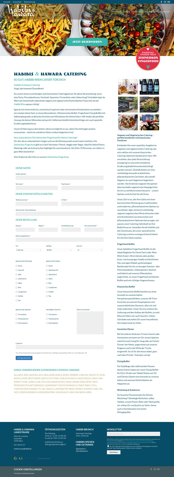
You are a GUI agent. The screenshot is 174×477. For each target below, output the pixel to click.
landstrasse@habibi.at (23, 449)
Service (79, 246)
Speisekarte (80, 449)
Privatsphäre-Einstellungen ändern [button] (24, 473)
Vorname (20, 184)
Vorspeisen (21, 314)
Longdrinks (21, 292)
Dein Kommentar (83, 309)
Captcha (19, 343)
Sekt (18, 274)
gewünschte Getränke (24, 261)
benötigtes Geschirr (53, 309)
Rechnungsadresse (23, 236)
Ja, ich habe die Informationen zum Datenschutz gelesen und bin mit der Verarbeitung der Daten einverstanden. (132, 447)
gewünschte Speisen (23, 309)
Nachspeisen (22, 323)
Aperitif (20, 270)
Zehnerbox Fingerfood (24, 144)
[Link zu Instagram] (165, 2)
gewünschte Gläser (53, 261)
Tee (18, 300)
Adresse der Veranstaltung (26, 210)
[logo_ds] (21, 11)
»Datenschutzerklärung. (133, 444)
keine (19, 266)
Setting (48, 246)
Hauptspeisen (22, 319)
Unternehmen (21, 174)
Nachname (66, 184)
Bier (18, 287)
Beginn (42, 226)
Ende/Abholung (68, 226)
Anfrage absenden (24, 358)
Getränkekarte (82, 451)
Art (17, 246)
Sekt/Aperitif (52, 270)
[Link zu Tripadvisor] (168, 2)
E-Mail (64, 200)
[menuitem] (8, 1)
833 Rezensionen (44, 458)
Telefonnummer (22, 200)
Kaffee (19, 296)
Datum (19, 226)
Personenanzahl (90, 226)
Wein (19, 283)
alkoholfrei (21, 279)
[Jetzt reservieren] (87, 42)
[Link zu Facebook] (161, 2)
